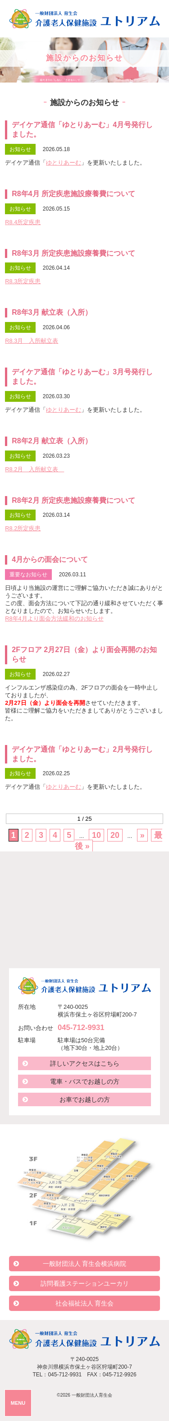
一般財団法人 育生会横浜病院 (85, 1263)
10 (96, 835)
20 (114, 835)
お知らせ (20, 149)
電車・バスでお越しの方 (84, 1081)
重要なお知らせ (28, 574)
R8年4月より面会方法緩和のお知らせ (54, 618)
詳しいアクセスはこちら (84, 1063)
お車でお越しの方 (84, 1099)
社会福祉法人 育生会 (84, 1303)
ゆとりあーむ (63, 162)
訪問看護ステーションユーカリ (85, 1283)
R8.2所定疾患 (23, 528)
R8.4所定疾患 (23, 222)
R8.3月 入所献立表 (31, 340)
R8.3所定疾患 (23, 281)
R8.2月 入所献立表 (34, 469)
